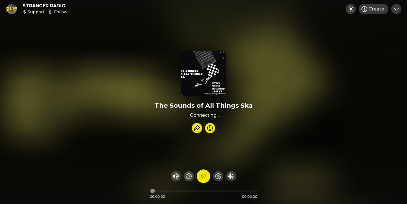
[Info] (210, 128)
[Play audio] (203, 176)
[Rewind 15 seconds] (189, 176)
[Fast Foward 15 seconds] (218, 176)
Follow (58, 11)
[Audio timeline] (204, 191)
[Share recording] (197, 128)
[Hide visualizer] (231, 176)
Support (33, 11)
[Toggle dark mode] (351, 9)
